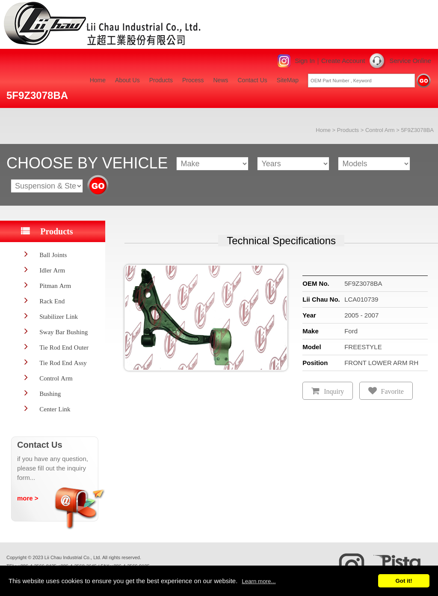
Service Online (410, 60)
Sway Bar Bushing (63, 332)
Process (193, 80)
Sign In (305, 60)
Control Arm (380, 130)
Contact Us (252, 80)
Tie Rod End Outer (64, 347)
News (220, 80)
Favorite (392, 391)
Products (161, 80)
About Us (127, 80)
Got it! (403, 581)
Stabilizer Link (58, 316)
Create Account (343, 60)
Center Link (54, 409)
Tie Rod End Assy (63, 362)
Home (98, 80)
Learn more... (258, 581)
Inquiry (334, 391)
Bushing (50, 393)
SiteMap (288, 80)
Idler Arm (52, 270)
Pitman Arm (55, 285)
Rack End (52, 301)
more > (27, 498)
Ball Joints (53, 255)
